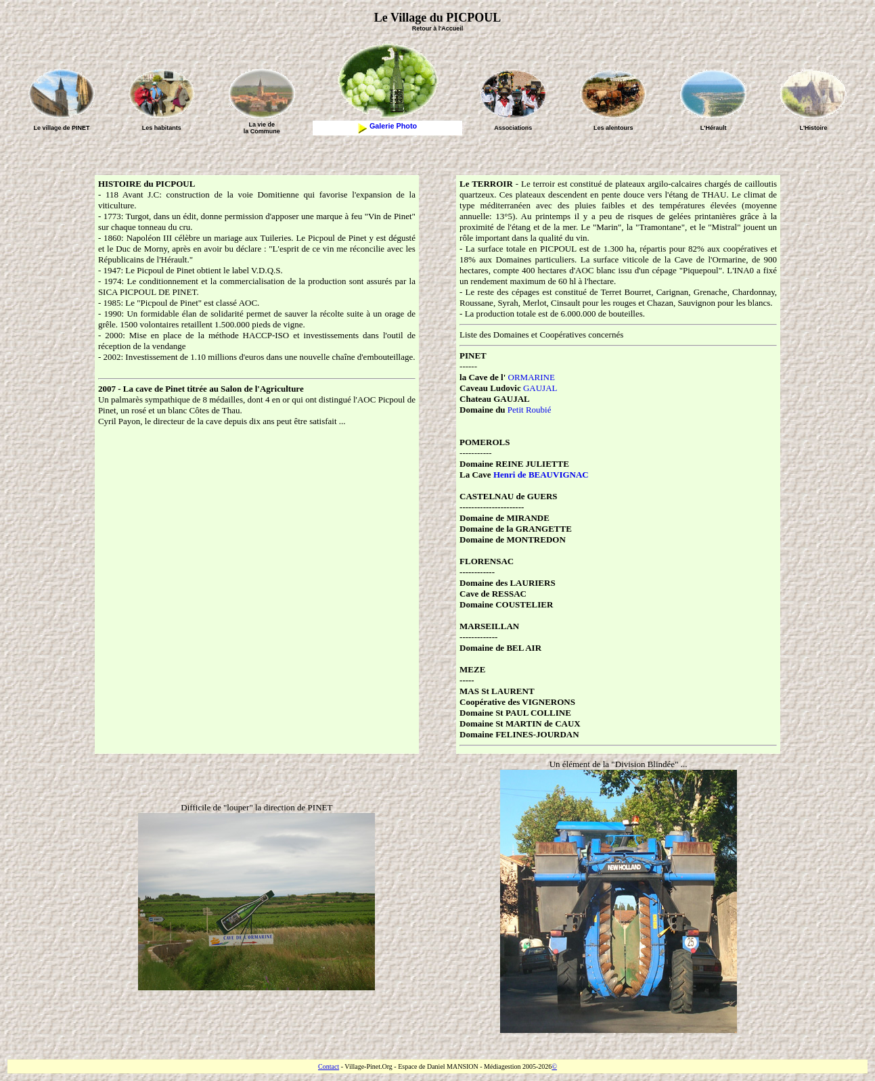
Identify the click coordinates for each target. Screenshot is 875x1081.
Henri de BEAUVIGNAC (541, 474)
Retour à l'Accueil (438, 28)
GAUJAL (540, 388)
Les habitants (161, 127)
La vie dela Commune (262, 128)
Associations (513, 127)
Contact (328, 1066)
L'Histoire (813, 127)
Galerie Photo (387, 126)
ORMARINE (531, 377)
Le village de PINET (61, 127)
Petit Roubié (530, 410)
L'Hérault (713, 127)
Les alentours (613, 127)
